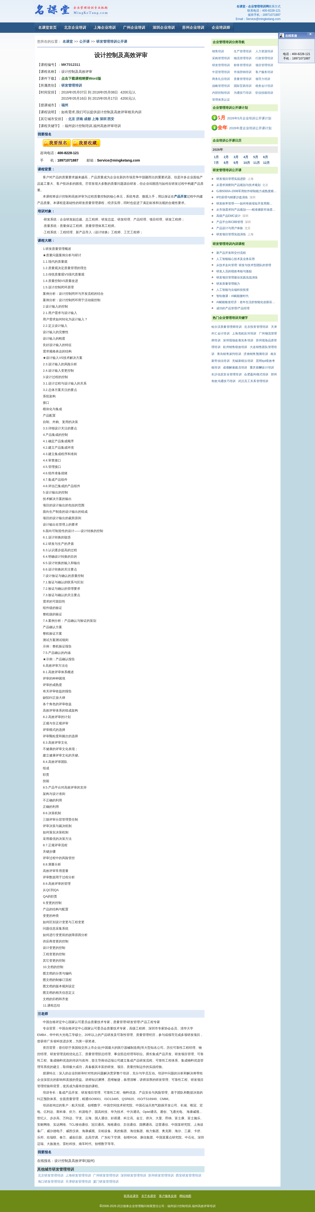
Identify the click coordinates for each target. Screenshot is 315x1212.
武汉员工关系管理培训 (253, 381)
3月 (236, 157)
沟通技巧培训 (243, 92)
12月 (266, 163)
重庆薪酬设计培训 (262, 367)
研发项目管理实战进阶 (234, 179)
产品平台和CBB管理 (233, 222)
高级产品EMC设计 (232, 216)
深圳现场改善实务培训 (238, 340)
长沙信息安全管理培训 (226, 374)
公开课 (84, 41)
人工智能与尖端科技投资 (232, 290)
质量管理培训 (243, 79)
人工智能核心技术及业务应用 (235, 259)
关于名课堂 (148, 1196)
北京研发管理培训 (50, 1175)
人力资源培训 (264, 51)
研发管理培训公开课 (111, 41)
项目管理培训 (264, 65)
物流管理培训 (243, 58)
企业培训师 (221, 27)
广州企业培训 (134, 27)
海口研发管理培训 (50, 1181)
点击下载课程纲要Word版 (81, 78)
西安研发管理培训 (188, 1175)
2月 (226, 157)
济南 (79, 119)
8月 (226, 163)
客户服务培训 (264, 72)
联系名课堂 (131, 1196)
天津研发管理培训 (78, 1181)
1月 (216, 157)
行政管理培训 (264, 58)
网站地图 (185, 1196)
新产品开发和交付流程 (231, 253)
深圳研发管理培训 (133, 1175)
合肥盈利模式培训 (256, 374)
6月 (265, 157)
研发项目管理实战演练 (234, 234)
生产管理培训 (243, 51)
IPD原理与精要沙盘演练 (235, 197)
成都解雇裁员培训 (235, 367)
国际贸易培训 (243, 86)
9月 (236, 163)
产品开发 (180, 196)
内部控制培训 (221, 92)
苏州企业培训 (193, 27)
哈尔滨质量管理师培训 (226, 327)
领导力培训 (262, 79)
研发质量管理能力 (228, 283)
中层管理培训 (221, 72)
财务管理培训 (243, 65)
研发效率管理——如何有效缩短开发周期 (246, 203)
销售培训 (218, 51)
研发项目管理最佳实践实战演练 (237, 277)
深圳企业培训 (164, 27)
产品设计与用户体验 (233, 228)
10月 (246, 163)
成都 (87, 119)
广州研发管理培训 (106, 1175)
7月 (216, 163)
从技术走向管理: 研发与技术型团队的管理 (243, 265)
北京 (71, 119)
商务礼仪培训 (221, 79)
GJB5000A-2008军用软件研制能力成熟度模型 (247, 191)
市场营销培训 (243, 72)
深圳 (103, 119)
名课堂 (68, 41)
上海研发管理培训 (78, 1175)
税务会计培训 (264, 86)
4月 (245, 157)
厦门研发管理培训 (106, 1181)
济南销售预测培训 (256, 354)
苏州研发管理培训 (161, 1175)
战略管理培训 (221, 86)
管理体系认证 (221, 99)
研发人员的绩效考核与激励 (234, 271)
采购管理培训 (221, 58)
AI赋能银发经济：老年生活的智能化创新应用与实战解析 (247, 302)
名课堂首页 (47, 27)
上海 (95, 119)
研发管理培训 (221, 65)
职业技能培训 (264, 92)
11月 (256, 163)
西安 (110, 119)
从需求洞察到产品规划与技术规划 (242, 185)
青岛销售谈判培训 (229, 354)
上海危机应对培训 (244, 333)
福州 (64, 105)
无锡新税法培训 (242, 361)
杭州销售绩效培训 (235, 347)
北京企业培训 (75, 27)
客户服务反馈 (168, 1196)
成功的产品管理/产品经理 (233, 308)
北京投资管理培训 (256, 327)
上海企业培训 (105, 27)
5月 (255, 157)
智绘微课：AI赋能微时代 (232, 296)
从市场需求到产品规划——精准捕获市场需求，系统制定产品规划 (247, 209)
